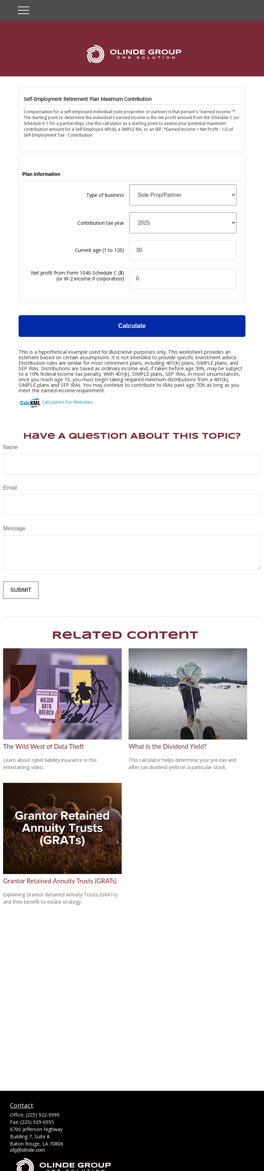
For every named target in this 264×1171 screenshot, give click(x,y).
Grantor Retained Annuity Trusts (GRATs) (60, 881)
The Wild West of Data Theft (43, 746)
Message (14, 528)
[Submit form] (20, 590)
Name (10, 447)
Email (10, 488)
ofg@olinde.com (27, 1150)
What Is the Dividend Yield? (168, 746)
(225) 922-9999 (42, 1114)
